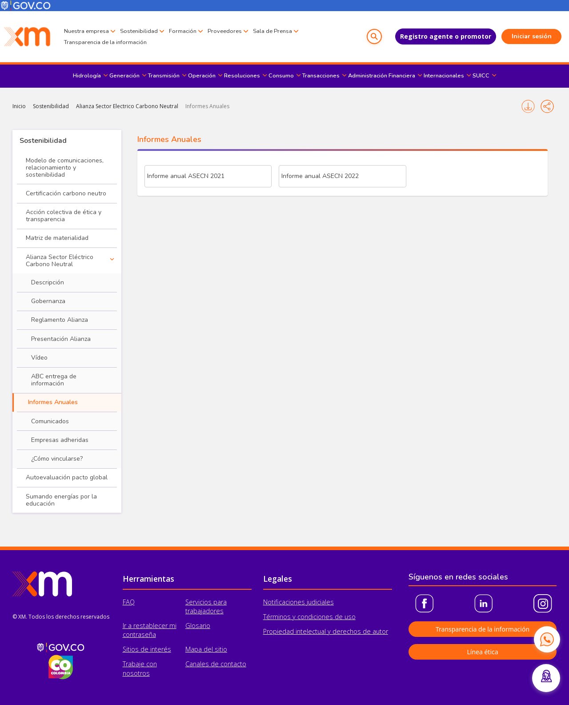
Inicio (19, 106)
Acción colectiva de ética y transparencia (63, 215)
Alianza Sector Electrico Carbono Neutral (127, 106)
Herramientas (148, 578)
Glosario (197, 625)
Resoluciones (242, 76)
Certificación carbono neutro (66, 193)
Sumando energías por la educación (61, 500)
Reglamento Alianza (59, 320)
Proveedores (225, 31)
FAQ (129, 602)
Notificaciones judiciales (298, 602)
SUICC (481, 76)
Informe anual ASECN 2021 (185, 176)
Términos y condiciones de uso (309, 616)
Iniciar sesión (532, 36)
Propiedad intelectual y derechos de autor (325, 631)
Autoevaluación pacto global (67, 477)
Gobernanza (48, 301)
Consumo (281, 76)
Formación (182, 31)
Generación (124, 76)
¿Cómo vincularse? (57, 458)
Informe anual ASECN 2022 (320, 176)
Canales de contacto (215, 664)
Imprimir (528, 106)
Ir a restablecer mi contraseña (149, 630)
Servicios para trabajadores (206, 606)
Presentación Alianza (61, 339)
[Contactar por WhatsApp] (546, 639)
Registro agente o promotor (445, 36)
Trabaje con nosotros (140, 668)
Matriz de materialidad (57, 238)
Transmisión (164, 76)
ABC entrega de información (53, 380)
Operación (202, 76)
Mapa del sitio (206, 649)
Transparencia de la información (105, 42)
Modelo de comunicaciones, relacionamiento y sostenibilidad (65, 167)
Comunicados (50, 421)
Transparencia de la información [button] (482, 629)
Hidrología (87, 76)
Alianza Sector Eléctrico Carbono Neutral (59, 260)
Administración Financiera (381, 76)
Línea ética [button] (482, 652)
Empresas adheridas (59, 440)
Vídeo (39, 357)
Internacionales (444, 76)
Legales (277, 578)
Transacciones (321, 76)
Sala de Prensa (272, 31)
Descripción (47, 282)
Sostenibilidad (139, 31)
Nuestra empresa (86, 31)
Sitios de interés (147, 649)
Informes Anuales (207, 106)
